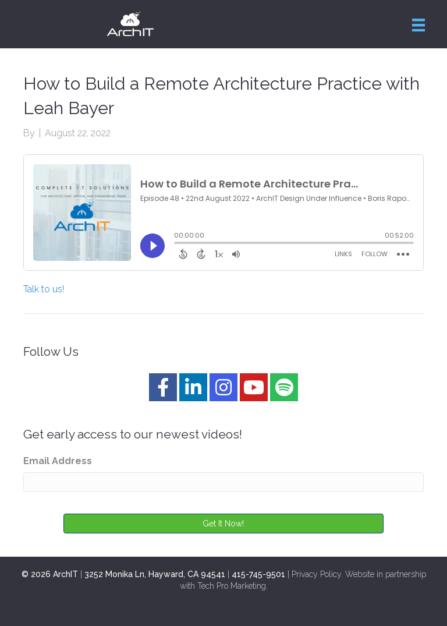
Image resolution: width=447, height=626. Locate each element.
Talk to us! (43, 289)
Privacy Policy (316, 574)
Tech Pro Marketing (231, 585)
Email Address (57, 460)
